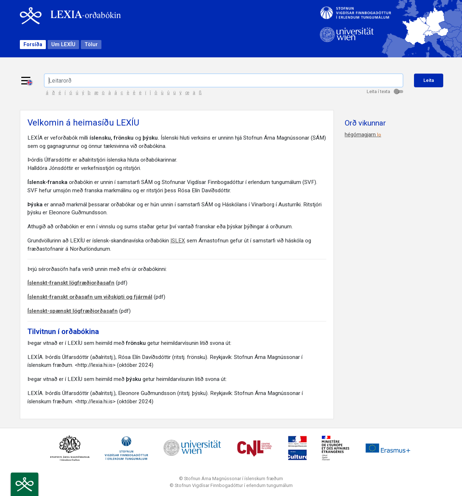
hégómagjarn (363, 134)
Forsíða (32, 44)
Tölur (91, 44)
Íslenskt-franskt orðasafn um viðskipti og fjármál (89, 297)
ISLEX (177, 240)
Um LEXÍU (63, 44)
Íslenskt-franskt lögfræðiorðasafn (70, 283)
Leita (428, 80)
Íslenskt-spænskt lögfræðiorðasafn (72, 311)
